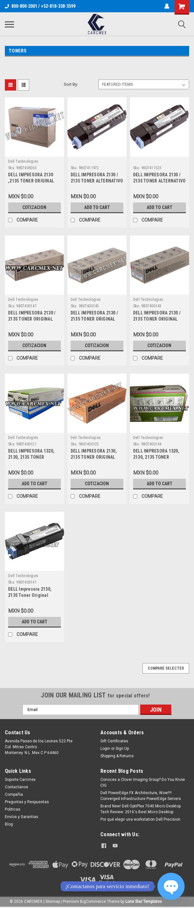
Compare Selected (166, 668)
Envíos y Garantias (21, 817)
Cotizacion (34, 207)
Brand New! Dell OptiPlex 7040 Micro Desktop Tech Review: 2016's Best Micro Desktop (140, 809)
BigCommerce (93, 901)
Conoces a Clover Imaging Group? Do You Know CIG (142, 782)
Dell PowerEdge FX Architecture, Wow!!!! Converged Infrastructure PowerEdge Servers (140, 796)
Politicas (12, 809)
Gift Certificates (114, 741)
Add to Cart (97, 207)
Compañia (14, 794)
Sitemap (52, 901)
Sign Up (122, 748)
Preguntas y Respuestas (27, 802)
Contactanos (16, 787)
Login (105, 748)
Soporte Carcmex (20, 779)
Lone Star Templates (143, 901)
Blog (9, 824)
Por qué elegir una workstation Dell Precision (140, 819)
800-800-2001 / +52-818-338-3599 (40, 6)
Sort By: (71, 84)
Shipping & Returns (117, 756)
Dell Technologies (23, 161)
